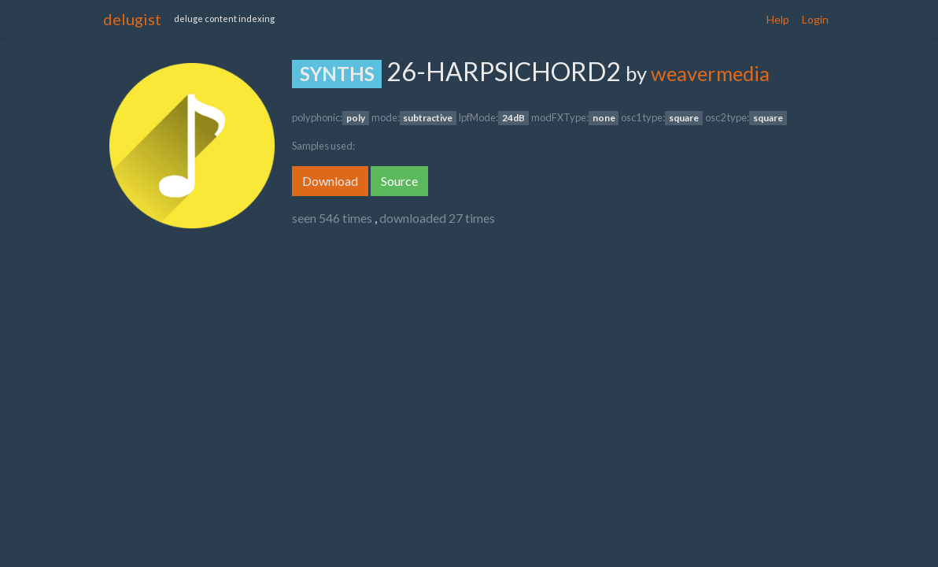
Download (330, 180)
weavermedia (710, 73)
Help (777, 19)
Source (399, 180)
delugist (132, 18)
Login (815, 19)
